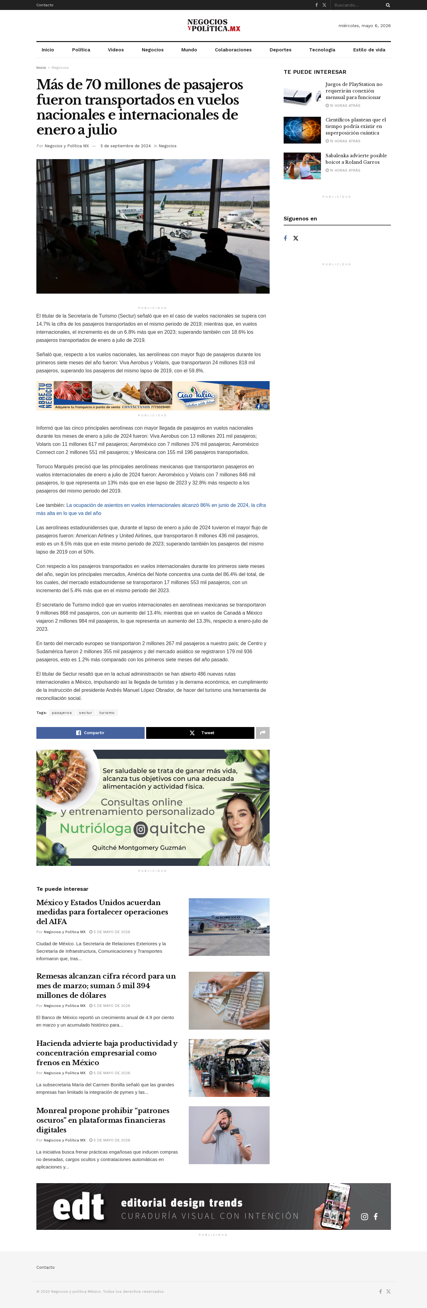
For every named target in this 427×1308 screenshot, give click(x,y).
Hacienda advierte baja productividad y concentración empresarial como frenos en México (106, 1053)
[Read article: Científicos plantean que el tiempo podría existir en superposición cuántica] (302, 130)
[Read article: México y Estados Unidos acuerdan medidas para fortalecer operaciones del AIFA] (229, 927)
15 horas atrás (343, 105)
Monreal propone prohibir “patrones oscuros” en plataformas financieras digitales (102, 1120)
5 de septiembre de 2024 (125, 146)
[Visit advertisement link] (153, 395)
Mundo (189, 50)
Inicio (48, 50)
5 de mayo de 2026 (109, 932)
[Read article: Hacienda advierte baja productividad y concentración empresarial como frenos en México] (229, 1068)
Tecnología (322, 50)
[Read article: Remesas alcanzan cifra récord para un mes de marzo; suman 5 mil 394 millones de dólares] (229, 1001)
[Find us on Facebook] (285, 238)
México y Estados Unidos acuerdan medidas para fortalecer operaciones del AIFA (102, 912)
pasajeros (62, 713)
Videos (116, 50)
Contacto (44, 5)
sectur (85, 713)
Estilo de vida (369, 50)
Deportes (280, 50)
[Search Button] (387, 5)
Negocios (153, 50)
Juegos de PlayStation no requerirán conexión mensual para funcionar (354, 91)
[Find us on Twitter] (296, 238)
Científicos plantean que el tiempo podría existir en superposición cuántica (356, 126)
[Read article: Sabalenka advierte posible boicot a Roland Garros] (302, 166)
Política (81, 50)
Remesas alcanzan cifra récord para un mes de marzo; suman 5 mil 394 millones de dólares (106, 986)
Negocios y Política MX (66, 146)
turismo (107, 713)
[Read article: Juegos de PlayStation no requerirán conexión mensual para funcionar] (302, 94)
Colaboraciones (233, 50)
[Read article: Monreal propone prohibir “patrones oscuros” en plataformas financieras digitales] (229, 1135)
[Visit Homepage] (214, 25)
